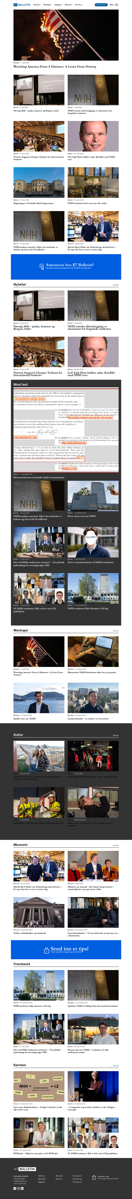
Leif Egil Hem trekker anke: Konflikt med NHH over (91, 158)
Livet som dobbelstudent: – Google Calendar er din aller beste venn (37, 1108)
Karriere (78, 5)
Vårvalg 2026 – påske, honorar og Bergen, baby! (36, 110)
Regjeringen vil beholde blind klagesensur (33, 203)
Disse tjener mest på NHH (82, 516)
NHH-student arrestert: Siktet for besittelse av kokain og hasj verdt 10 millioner (35, 248)
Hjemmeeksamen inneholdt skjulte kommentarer (38, 477)
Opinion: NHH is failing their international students (93, 1006)
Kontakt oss (77, 1179)
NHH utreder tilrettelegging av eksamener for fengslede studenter (90, 111)
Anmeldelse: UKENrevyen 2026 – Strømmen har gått (38, 823)
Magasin (58, 5)
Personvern (77, 1182)
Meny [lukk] (114, 5)
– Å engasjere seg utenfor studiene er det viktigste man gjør (91, 1108)
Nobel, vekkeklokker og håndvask (29, 933)
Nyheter (37, 5)
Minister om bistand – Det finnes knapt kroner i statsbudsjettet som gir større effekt (90, 888)
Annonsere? (101, 5)
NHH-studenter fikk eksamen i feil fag (88, 608)
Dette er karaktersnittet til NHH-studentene (91, 562)
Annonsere (77, 1176)
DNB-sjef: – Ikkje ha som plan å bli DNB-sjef (35, 1153)
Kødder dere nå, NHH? (24, 718)
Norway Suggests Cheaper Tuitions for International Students (38, 158)
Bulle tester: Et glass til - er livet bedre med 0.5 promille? (90, 824)
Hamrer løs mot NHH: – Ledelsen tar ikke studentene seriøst (88, 1051)
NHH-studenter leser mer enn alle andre (87, 203)
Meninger (47, 5)
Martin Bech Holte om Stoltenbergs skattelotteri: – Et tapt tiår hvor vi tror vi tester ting (92, 248)
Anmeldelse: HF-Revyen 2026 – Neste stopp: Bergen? (93, 776)
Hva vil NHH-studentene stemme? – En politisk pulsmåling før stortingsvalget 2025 (38, 564)
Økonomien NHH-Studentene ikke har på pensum (92, 672)
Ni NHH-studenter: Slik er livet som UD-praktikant (35, 610)
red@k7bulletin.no (20, 1181)
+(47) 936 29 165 (19, 1184)
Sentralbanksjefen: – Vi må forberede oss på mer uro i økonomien (93, 934)
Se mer (116, 285)
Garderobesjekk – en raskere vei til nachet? (88, 718)
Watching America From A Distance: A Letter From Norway (54, 66)
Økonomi (68, 5)
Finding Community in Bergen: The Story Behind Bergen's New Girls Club (37, 777)
